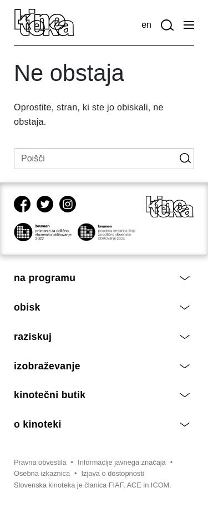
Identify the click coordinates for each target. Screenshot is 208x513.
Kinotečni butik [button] (102, 394)
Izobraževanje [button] (102, 366)
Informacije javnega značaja (122, 462)
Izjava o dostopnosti (113, 473)
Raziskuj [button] (102, 336)
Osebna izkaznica (42, 473)
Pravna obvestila (40, 462)
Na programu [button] (102, 277)
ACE (133, 485)
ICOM (160, 485)
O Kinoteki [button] (102, 424)
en (146, 24)
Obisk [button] (102, 307)
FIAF (116, 485)
